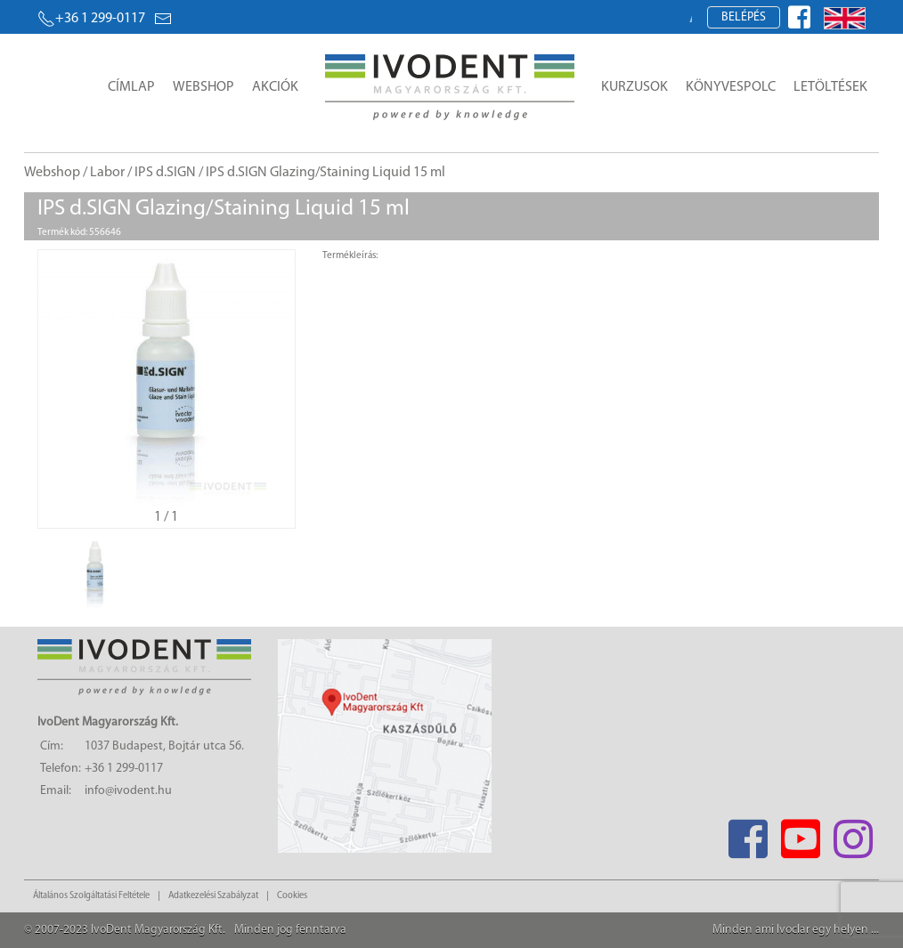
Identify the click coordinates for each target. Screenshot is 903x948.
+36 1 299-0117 (91, 19)
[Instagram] (852, 834)
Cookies (292, 896)
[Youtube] (800, 834)
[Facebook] (747, 834)
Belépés (743, 17)
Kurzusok (634, 87)
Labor (107, 173)
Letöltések (830, 87)
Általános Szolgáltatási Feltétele (91, 896)
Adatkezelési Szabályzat (213, 896)
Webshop (203, 87)
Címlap (131, 87)
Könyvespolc (731, 87)
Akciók (275, 87)
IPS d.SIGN (165, 173)
